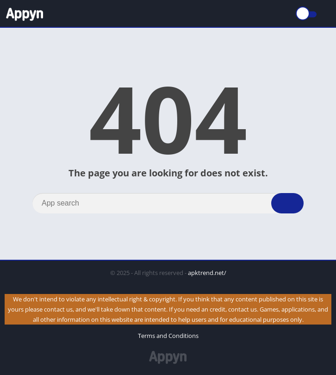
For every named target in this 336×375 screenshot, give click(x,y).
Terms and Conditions (168, 335)
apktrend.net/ (207, 273)
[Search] (168, 203)
